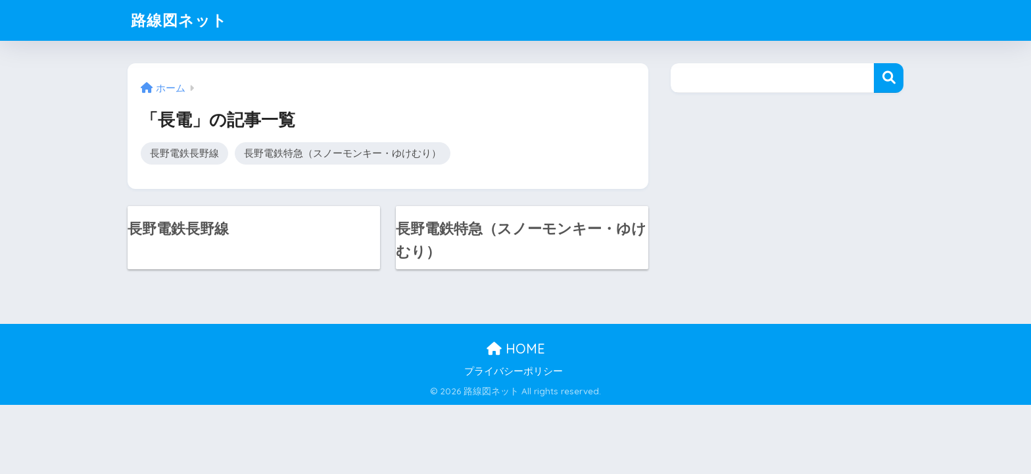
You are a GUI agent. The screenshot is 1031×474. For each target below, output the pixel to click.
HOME (516, 348)
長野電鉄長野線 (184, 153)
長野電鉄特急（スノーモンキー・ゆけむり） (342, 153)
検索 (888, 78)
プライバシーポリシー (513, 371)
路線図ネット (179, 20)
